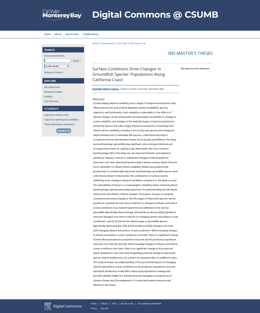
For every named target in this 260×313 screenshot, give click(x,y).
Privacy (94, 308)
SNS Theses (135, 43)
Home (95, 43)
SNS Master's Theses (190, 53)
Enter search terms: (54, 56)
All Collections (52, 87)
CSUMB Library (91, 34)
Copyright (104, 308)
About (104, 304)
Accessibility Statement (149, 304)
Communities (107, 43)
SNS (125, 43)
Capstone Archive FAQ (56, 115)
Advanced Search (53, 72)
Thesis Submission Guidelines (59, 124)
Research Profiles (53, 92)
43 (144, 43)
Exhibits (48, 97)
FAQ (114, 304)
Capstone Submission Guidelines (61, 120)
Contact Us (63, 130)
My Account (127, 304)
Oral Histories (51, 101)
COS (118, 43)
